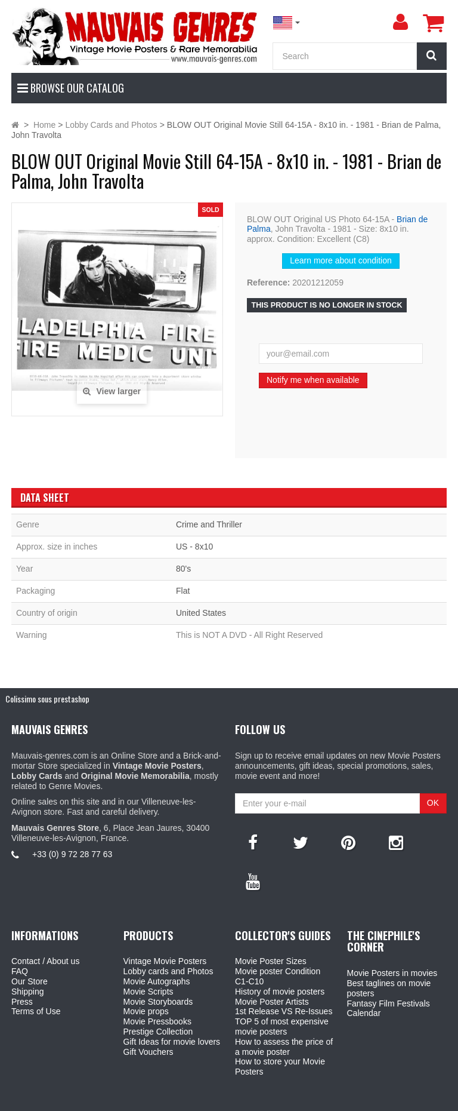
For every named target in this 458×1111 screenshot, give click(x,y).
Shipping (27, 991)
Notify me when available (313, 380)
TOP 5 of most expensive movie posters (282, 1026)
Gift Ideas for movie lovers (172, 1041)
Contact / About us (45, 961)
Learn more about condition (340, 260)
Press (22, 1001)
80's (183, 568)
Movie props (146, 1011)
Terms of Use (35, 1011)
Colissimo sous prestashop (47, 698)
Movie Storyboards (158, 1001)
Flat (183, 591)
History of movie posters (279, 991)
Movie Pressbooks (157, 1021)
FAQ (19, 971)
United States (201, 613)
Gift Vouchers (148, 1052)
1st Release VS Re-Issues (283, 1011)
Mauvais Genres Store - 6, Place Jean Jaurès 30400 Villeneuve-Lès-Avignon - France (256, 1099)
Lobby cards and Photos (168, 971)
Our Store (29, 981)
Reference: (268, 282)
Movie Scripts (148, 991)
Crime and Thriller (209, 524)
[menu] (400, 22)
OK (433, 803)
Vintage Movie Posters (165, 961)
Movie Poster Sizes (271, 961)
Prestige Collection (158, 1031)
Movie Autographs (156, 981)
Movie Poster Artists (272, 1001)
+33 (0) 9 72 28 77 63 (72, 854)
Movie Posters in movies (392, 973)
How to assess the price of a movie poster (284, 1047)
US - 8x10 (194, 546)
